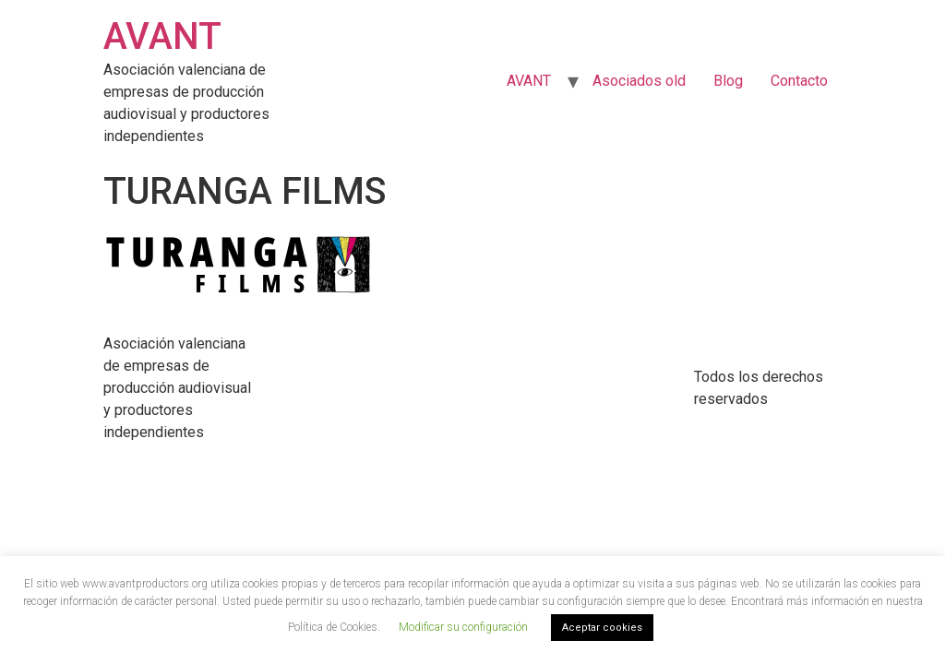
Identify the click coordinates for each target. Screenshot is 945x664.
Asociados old (639, 80)
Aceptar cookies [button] (602, 628)
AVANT (162, 36)
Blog (728, 80)
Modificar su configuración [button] (463, 627)
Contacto (799, 80)
